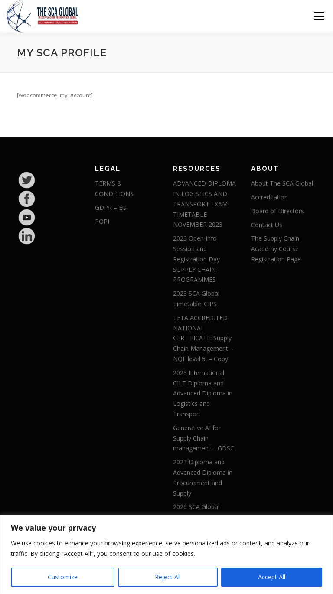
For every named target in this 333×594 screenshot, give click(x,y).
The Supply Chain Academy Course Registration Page (276, 248)
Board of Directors (277, 211)
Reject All (168, 577)
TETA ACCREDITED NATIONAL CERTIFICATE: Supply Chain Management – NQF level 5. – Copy (203, 338)
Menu (318, 16)
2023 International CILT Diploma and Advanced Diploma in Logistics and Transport (202, 393)
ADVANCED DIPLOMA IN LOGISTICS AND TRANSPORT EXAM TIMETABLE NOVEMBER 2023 (204, 203)
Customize (63, 577)
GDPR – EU (111, 207)
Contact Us (266, 225)
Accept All (271, 577)
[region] (166, 554)
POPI (102, 221)
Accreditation (269, 197)
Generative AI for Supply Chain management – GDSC (203, 438)
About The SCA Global (282, 183)
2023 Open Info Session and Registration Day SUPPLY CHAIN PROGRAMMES (196, 259)
